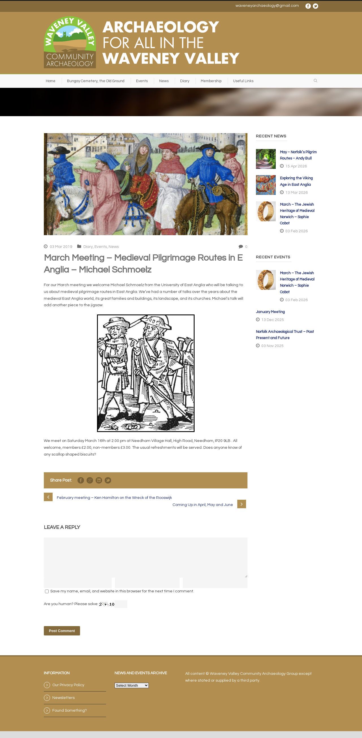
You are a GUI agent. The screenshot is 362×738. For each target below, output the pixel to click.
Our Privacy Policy (68, 692)
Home (50, 81)
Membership (211, 81)
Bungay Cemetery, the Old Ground (95, 81)
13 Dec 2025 (272, 320)
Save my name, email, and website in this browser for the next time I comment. (122, 598)
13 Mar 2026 (296, 193)
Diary (184, 81)
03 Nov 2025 (272, 346)
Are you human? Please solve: (85, 611)
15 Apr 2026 (296, 166)
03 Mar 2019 (61, 247)
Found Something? (69, 717)
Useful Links (243, 81)
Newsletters (63, 705)
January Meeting (270, 312)
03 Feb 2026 (296, 231)
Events (142, 81)
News (164, 81)
